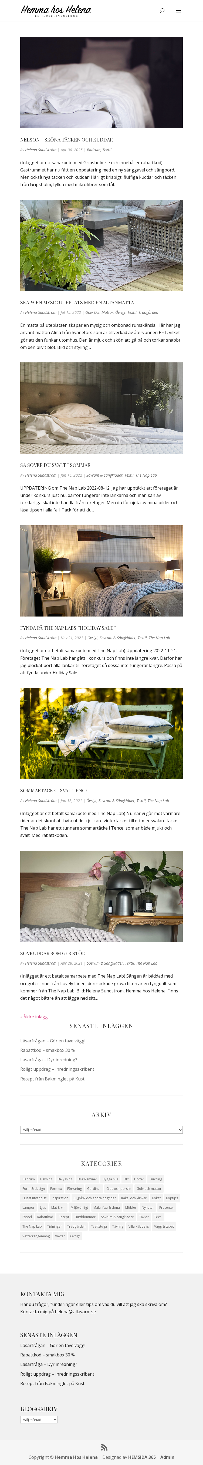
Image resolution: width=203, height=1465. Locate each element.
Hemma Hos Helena (76, 1457)
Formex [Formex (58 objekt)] (56, 1188)
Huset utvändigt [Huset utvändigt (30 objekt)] (34, 1198)
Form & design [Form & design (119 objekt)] (33, 1188)
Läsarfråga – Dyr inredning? (48, 1060)
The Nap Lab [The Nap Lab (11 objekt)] (32, 1226)
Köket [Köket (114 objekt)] (156, 1198)
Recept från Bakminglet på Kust (52, 1079)
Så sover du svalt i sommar (55, 465)
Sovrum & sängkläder (104, 475)
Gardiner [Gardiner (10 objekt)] (94, 1188)
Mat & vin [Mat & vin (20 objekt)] (58, 1207)
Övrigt (120, 312)
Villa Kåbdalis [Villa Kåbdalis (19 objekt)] (138, 1226)
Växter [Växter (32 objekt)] (60, 1236)
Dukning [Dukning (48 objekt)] (156, 1179)
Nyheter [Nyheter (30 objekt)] (148, 1207)
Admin (167, 1457)
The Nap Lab (146, 475)
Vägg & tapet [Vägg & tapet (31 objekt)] (164, 1226)
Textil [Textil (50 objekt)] (158, 1217)
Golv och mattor (99, 312)
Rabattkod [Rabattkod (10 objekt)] (45, 1217)
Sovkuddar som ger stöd (53, 953)
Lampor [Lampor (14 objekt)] (28, 1207)
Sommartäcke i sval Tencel (55, 790)
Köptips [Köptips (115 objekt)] (172, 1198)
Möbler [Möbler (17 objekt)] (130, 1207)
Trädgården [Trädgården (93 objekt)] (76, 1226)
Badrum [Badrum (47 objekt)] (28, 1179)
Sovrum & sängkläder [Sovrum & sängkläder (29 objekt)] (117, 1217)
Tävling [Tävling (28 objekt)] (117, 1226)
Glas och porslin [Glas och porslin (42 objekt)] (118, 1188)
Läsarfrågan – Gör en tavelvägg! (52, 1041)
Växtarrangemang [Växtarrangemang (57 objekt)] (36, 1236)
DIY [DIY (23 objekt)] (126, 1179)
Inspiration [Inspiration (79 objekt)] (60, 1198)
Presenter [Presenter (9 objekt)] (166, 1207)
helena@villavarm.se (75, 1312)
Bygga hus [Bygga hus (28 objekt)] (110, 1179)
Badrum (93, 149)
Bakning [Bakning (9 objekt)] (46, 1179)
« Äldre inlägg (34, 1017)
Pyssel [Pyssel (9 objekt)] (27, 1217)
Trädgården (148, 312)
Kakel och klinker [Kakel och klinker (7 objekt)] (134, 1198)
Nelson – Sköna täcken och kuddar (66, 139)
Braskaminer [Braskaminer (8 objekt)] (87, 1179)
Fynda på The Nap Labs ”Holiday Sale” (68, 628)
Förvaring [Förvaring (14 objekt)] (74, 1188)
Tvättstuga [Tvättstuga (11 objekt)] (99, 1226)
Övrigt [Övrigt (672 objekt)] (75, 1236)
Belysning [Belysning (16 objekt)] (65, 1179)
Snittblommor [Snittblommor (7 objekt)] (85, 1217)
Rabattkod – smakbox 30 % (47, 1050)
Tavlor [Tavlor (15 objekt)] (144, 1217)
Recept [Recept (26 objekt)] (64, 1217)
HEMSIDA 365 (142, 1457)
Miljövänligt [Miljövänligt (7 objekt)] (79, 1207)
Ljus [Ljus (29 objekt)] (43, 1207)
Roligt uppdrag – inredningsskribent (57, 1069)
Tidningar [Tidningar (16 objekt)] (54, 1226)
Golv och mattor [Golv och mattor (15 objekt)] (149, 1188)
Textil (106, 149)
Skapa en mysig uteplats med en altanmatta (77, 302)
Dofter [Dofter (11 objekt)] (139, 1179)
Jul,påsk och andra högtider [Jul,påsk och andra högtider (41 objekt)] (95, 1198)
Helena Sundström (40, 149)
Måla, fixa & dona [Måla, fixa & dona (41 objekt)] (106, 1207)
